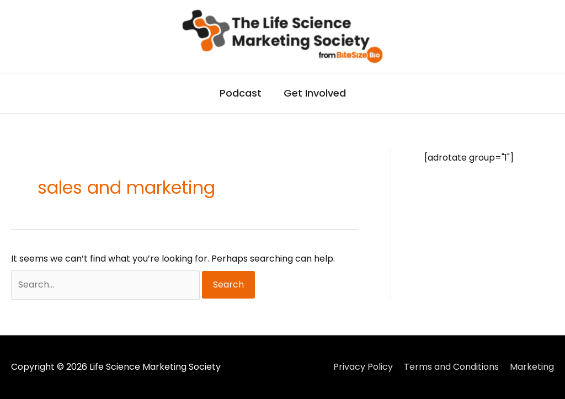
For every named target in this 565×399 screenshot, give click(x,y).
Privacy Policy (363, 366)
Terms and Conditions (451, 366)
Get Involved (315, 93)
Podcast (241, 93)
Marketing (532, 366)
